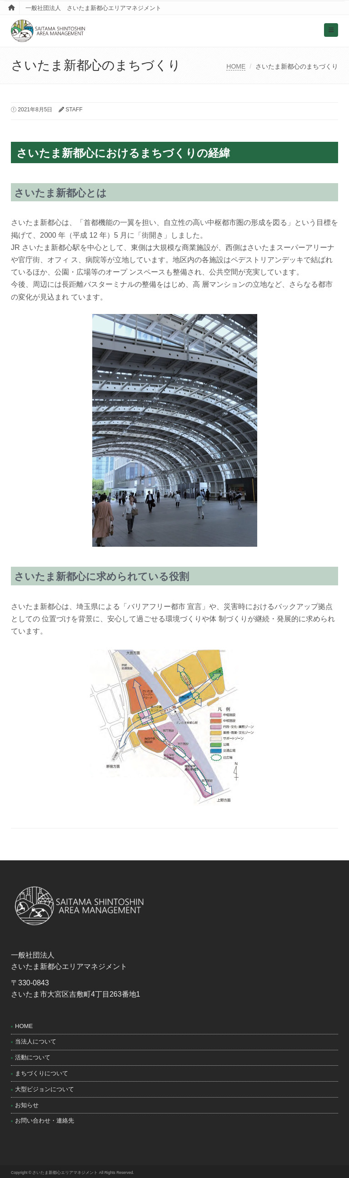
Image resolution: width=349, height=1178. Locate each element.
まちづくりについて (41, 1073)
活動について (32, 1057)
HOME (235, 66)
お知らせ (27, 1105)
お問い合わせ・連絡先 (44, 1120)
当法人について (35, 1041)
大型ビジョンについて (44, 1089)
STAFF (73, 109)
